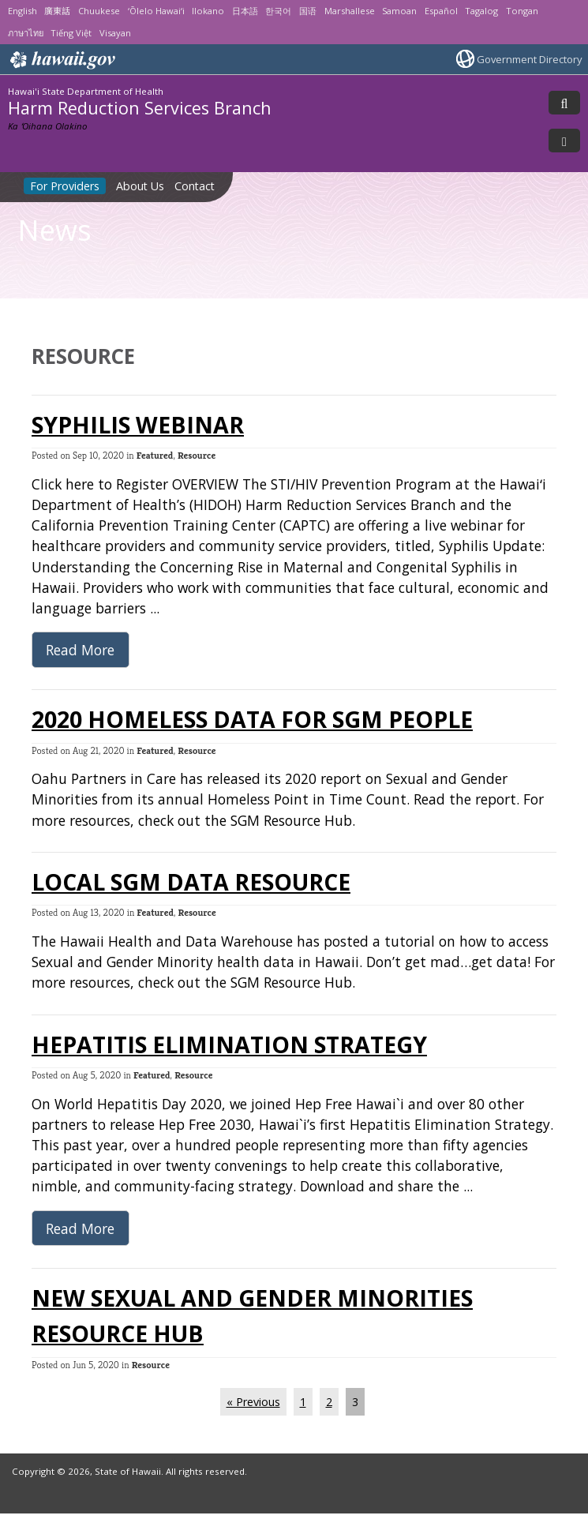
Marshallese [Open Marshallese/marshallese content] (349, 11)
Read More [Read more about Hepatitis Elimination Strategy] (80, 1228)
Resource (196, 455)
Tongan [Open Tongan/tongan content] (522, 11)
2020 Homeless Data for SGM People (252, 719)
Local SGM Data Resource (191, 882)
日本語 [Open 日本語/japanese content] (245, 11)
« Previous (253, 1401)
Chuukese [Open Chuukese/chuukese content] (99, 11)
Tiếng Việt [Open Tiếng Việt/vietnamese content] (71, 33)
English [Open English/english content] (22, 11)
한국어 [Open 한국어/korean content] (278, 11)
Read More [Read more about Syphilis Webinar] (80, 649)
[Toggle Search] (564, 102)
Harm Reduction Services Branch (140, 107)
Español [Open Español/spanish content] (441, 11)
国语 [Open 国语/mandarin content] (307, 11)
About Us (140, 185)
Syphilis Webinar (138, 425)
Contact (194, 185)
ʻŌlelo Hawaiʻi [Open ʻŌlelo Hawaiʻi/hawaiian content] (156, 11)
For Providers (64, 185)
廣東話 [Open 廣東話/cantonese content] (57, 11)
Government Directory (529, 59)
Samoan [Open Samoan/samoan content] (399, 11)
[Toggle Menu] (564, 140)
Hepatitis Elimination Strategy (229, 1045)
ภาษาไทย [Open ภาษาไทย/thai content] (25, 33)
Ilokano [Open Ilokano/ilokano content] (208, 11)
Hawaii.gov (61, 60)
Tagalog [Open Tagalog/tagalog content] (481, 11)
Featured (155, 455)
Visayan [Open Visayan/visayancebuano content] (115, 33)
